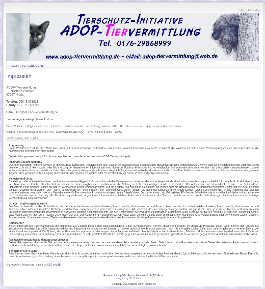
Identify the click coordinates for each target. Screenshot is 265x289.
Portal (15, 66)
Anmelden (253, 10)
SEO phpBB (54, 264)
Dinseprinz (28, 264)
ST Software (136, 278)
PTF (149, 278)
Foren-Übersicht (33, 66)
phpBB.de (150, 283)
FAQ (242, 10)
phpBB (121, 275)
